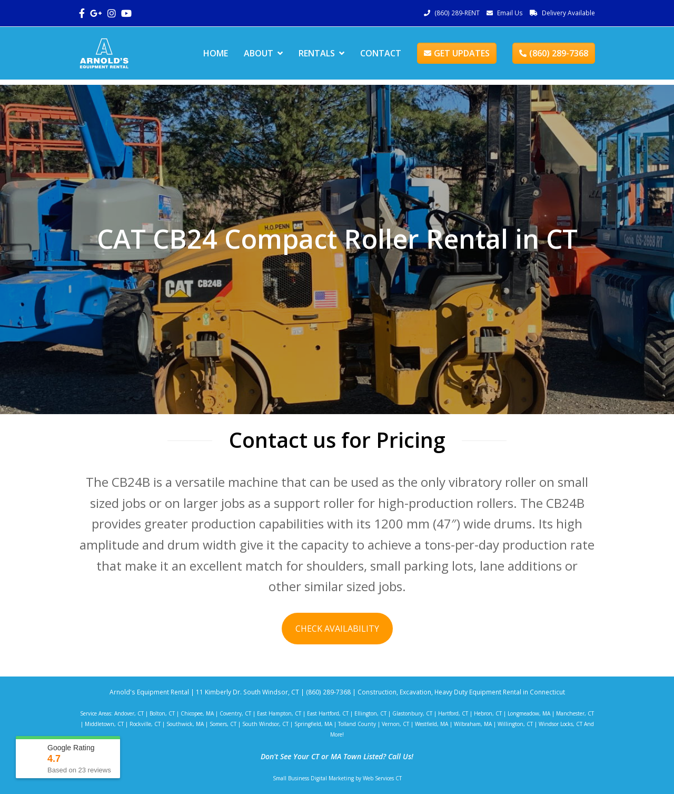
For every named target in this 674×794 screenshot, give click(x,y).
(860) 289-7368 (553, 53)
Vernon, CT (395, 724)
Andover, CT (129, 713)
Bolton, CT (162, 713)
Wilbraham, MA (473, 724)
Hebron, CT (488, 713)
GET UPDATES (457, 53)
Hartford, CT (453, 713)
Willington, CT (515, 724)
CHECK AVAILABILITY (337, 628)
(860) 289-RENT (457, 12)
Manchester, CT (575, 713)
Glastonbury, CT (412, 713)
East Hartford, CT (328, 713)
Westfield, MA (431, 724)
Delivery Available (568, 12)
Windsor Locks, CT (560, 724)
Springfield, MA (313, 724)
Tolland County (357, 724)
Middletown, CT (104, 724)
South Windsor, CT (265, 724)
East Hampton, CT (279, 713)
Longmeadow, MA (529, 713)
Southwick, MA (185, 724)
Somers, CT (223, 724)
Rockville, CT (145, 724)
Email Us (510, 12)
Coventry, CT (235, 713)
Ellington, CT (370, 713)
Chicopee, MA (197, 713)
